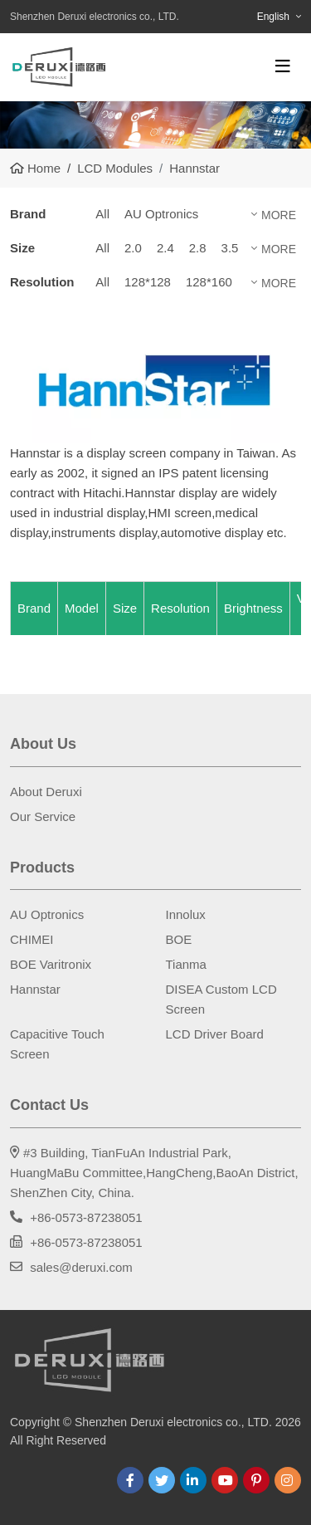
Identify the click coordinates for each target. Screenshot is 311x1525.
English (273, 16)
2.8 (198, 248)
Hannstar (35, 989)
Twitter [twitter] (161, 1480)
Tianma (186, 964)
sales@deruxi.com (81, 1267)
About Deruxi (46, 791)
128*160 (209, 282)
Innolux (186, 914)
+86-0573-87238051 (86, 1217)
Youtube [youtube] (224, 1480)
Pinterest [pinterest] (256, 1480)
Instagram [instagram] (288, 1480)
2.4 (165, 248)
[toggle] (283, 66)
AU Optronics (161, 214)
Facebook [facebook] (130, 1480)
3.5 (230, 248)
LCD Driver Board (215, 1034)
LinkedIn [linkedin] (193, 1480)
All (102, 214)
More (278, 215)
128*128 (147, 282)
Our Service (42, 816)
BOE (179, 939)
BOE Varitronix (50, 964)
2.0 (133, 248)
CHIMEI (32, 939)
